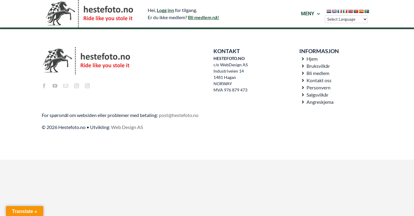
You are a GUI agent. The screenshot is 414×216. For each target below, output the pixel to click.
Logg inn (165, 10)
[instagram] (76, 85)
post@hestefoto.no (178, 115)
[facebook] (44, 85)
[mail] (65, 85)
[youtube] (55, 85)
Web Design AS (127, 127)
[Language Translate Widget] (346, 19)
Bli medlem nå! (203, 17)
